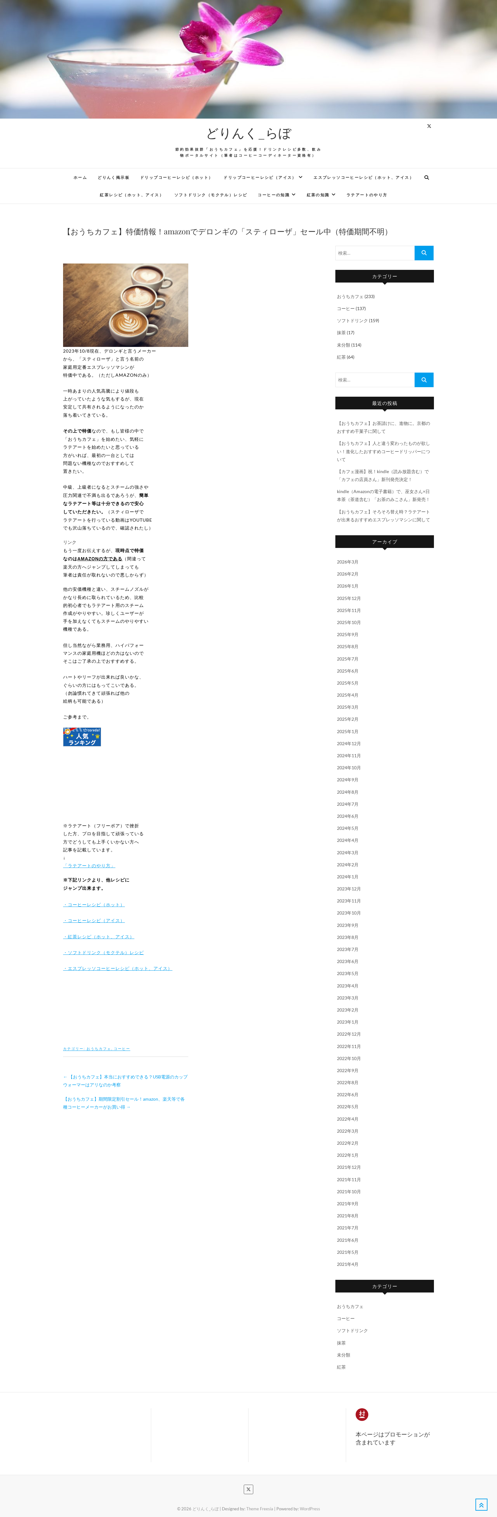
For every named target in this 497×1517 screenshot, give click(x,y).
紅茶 (341, 357)
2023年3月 (347, 997)
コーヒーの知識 (274, 195)
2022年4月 (347, 1119)
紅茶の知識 (318, 195)
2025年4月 (347, 695)
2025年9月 (347, 634)
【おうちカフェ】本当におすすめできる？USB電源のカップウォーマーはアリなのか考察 (125, 1080)
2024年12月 (349, 743)
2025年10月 (349, 622)
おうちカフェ (99, 1048)
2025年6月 (347, 671)
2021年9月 (347, 1203)
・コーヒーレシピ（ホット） (94, 904)
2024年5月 (347, 828)
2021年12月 (349, 1167)
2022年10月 (349, 1058)
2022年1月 (347, 1155)
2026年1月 (347, 586)
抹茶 (341, 332)
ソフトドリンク (352, 320)
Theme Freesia (259, 1508)
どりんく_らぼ (248, 132)
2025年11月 (349, 610)
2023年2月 (347, 1009)
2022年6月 (347, 1094)
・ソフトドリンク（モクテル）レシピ (103, 952)
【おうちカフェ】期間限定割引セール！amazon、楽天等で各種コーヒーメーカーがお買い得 (124, 1103)
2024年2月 (347, 864)
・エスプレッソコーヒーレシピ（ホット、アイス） (117, 968)
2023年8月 (347, 937)
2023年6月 (347, 961)
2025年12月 (349, 598)
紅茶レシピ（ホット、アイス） (132, 195)
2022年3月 (347, 1131)
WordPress (310, 1508)
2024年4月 (347, 840)
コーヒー (122, 1048)
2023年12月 (349, 888)
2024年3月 (347, 852)
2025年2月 (347, 719)
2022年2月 (347, 1143)
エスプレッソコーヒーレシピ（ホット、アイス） (363, 177)
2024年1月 (347, 876)
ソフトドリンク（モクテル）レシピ (210, 195)
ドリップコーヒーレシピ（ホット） (176, 177)
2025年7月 (347, 658)
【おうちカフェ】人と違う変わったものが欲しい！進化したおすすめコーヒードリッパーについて (383, 451)
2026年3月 (347, 561)
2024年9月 (347, 779)
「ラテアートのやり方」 (89, 865)
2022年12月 (349, 1034)
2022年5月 (347, 1106)
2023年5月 (347, 973)
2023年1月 (347, 1022)
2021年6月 (347, 1240)
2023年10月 (349, 912)
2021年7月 (347, 1227)
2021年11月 (349, 1179)
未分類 (343, 345)
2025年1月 (347, 731)
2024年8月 (347, 792)
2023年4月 (347, 985)
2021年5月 (347, 1252)
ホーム (80, 177)
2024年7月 (347, 804)
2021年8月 (347, 1215)
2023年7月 (347, 949)
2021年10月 (349, 1191)
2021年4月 (347, 1264)
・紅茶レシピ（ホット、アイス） (98, 936)
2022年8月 (347, 1082)
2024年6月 (347, 816)
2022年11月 (349, 1046)
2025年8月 (347, 646)
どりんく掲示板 (114, 177)
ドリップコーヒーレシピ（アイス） (259, 177)
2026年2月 (347, 573)
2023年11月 (349, 900)
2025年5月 (347, 683)
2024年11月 (349, 755)
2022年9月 (347, 1070)
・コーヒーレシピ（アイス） (94, 920)
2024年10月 (349, 767)
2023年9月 (347, 925)
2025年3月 (347, 707)
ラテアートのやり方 (367, 195)
